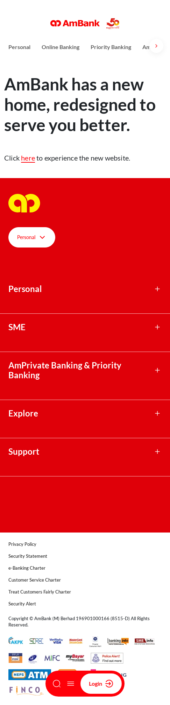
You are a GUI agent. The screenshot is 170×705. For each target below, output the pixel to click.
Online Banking (60, 46)
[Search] (56, 683)
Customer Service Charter (34, 580)
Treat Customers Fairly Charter (39, 592)
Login (101, 683)
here (28, 158)
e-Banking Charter (26, 568)
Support (23, 451)
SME (17, 327)
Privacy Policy (22, 544)
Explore (23, 413)
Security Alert (22, 603)
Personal (19, 46)
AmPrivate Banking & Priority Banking (64, 370)
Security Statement (27, 556)
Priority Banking (111, 46)
